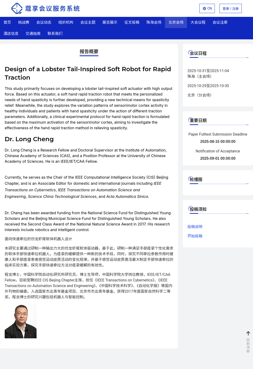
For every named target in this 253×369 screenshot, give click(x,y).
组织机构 (65, 22)
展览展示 (109, 22)
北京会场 (175, 22)
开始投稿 (194, 236)
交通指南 (33, 33)
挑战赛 (23, 22)
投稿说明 (194, 227)
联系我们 (55, 33)
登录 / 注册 (231, 9)
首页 (7, 22)
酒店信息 (11, 33)
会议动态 (43, 22)
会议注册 (219, 22)
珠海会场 (153, 22)
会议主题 (87, 22)
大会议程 (197, 22)
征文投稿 (131, 22)
